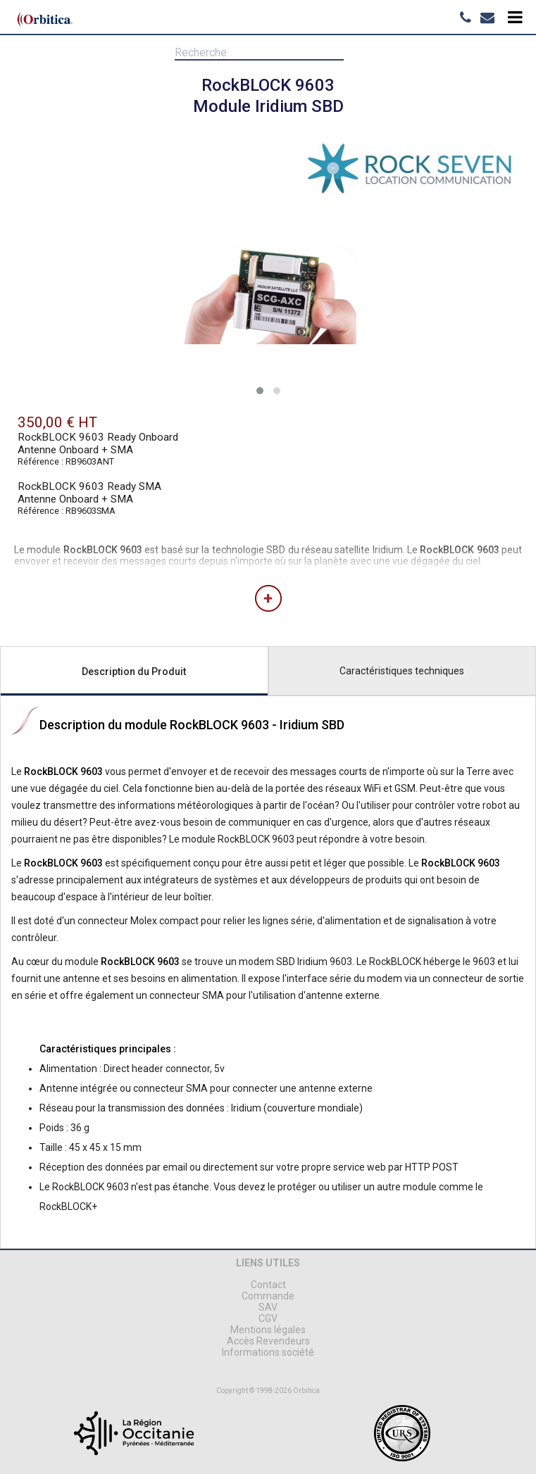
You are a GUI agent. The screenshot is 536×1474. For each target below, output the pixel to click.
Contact (268, 1284)
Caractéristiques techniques (401, 670)
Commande (268, 1296)
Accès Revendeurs (268, 1341)
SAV (268, 1307)
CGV (268, 1318)
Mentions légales (268, 1329)
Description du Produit (134, 671)
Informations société (268, 1352)
